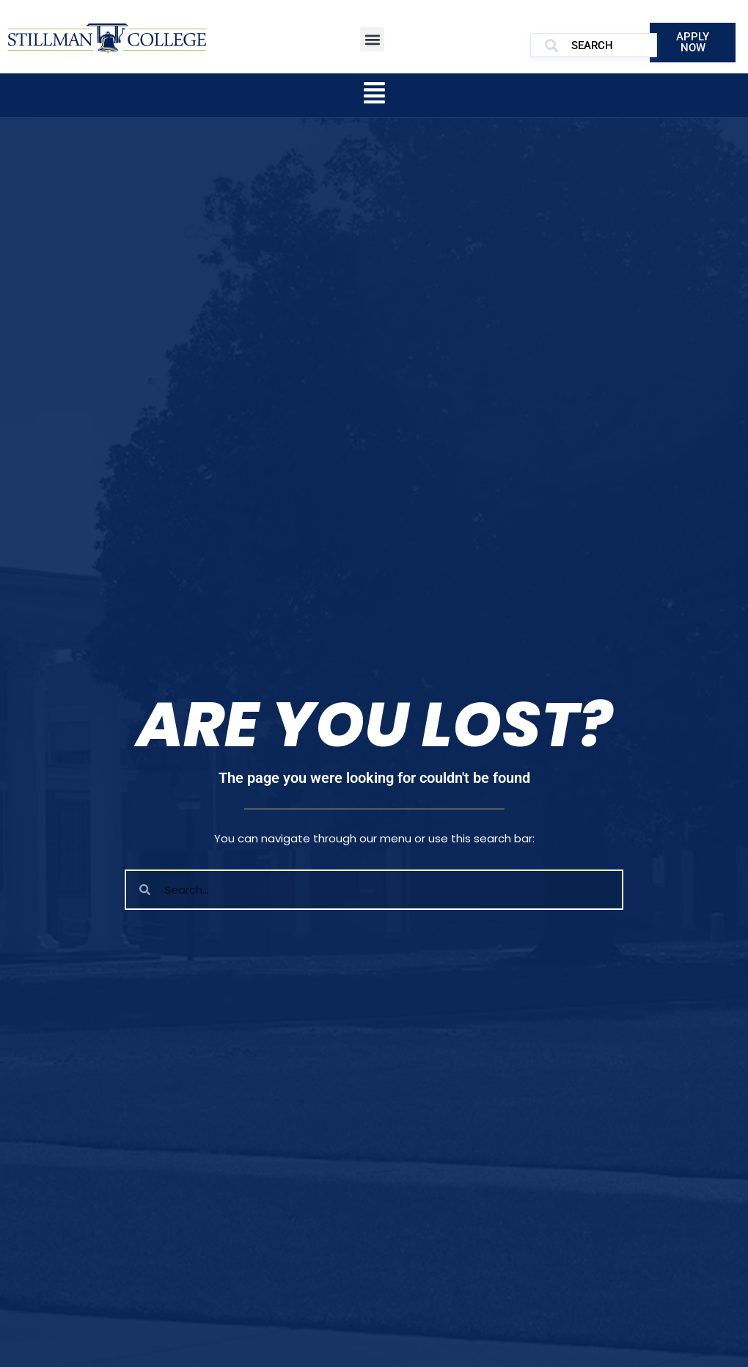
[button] (372, 39)
